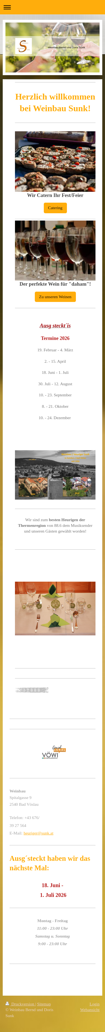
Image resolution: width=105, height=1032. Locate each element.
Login (94, 1004)
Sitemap (44, 1004)
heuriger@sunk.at (38, 833)
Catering (55, 207)
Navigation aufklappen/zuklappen (52, 7)
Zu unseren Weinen (55, 296)
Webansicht (90, 1009)
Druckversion (20, 1004)
